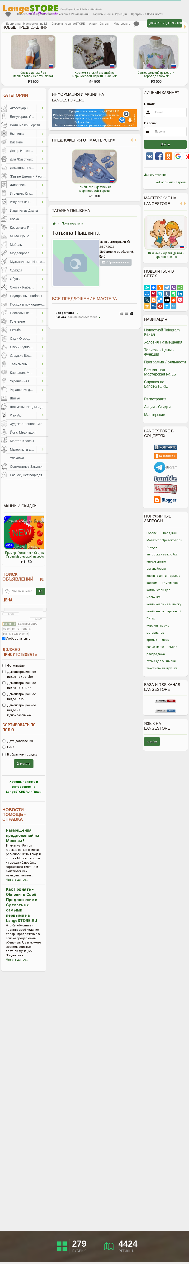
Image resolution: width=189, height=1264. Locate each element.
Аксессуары (19, 108)
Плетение (17, 321)
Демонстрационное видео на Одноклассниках (19, 710)
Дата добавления (17, 741)
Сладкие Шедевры (23, 355)
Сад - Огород (20, 338)
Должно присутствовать (19, 652)
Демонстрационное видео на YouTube (19, 674)
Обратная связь (115, 262)
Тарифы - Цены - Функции (110, 14)
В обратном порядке (19, 754)
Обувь (14, 279)
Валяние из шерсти (25, 125)
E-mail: (149, 104)
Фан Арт (16, 415)
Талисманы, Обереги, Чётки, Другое (23, 364)
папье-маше (155, 647)
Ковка (14, 219)
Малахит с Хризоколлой (164, 540)
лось (165, 639)
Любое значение (16, 638)
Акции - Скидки (99, 23)
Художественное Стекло (28, 424)
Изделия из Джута (24, 210)
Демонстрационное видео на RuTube (19, 685)
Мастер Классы (22, 441)
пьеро (173, 647)
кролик (151, 639)
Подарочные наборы (26, 296)
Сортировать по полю (19, 727)
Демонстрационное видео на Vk (19, 696)
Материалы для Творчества (23, 449)
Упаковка (17, 458)
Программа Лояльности (147, 14)
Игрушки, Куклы (22, 193)
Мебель (16, 245)
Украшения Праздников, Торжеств (23, 381)
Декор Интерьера (23, 151)
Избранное (8, 14)
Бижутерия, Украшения (23, 117)
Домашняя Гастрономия (23, 168)
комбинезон (171, 583)
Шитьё (15, 398)
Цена (7, 599)
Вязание (16, 142)
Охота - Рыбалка (23, 287)
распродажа (155, 654)
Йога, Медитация (23, 432)
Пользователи (72, 223)
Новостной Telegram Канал (35, 14)
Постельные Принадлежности (23, 313)
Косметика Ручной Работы (23, 227)
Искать (24, 763)
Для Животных (21, 159)
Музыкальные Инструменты (29, 262)
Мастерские (122, 23)
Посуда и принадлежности (29, 304)
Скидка (151, 547)
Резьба (15, 330)
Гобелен (152, 533)
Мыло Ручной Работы (23, 236)
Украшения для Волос (23, 390)
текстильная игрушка (162, 668)
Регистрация (155, 175)
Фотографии (13, 665)
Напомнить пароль (171, 182)
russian (152, 741)
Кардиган (170, 533)
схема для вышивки (161, 661)
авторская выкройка (162, 554)
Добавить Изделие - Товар (165, 23)
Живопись (18, 185)
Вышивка (17, 134)
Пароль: (150, 123)
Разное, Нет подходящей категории (29, 475)
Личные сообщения (136, 24)
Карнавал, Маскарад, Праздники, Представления (23, 373)
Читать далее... (17, 879)
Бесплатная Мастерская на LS (26, 23)
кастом (151, 583)
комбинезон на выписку (163, 604)
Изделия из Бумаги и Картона (23, 202)
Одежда (16, 270)
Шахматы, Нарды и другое (29, 407)
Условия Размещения (73, 14)
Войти (165, 144)
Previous (140, 236)
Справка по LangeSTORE (68, 23)
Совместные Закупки (26, 466)
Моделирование (22, 253)
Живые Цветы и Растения (29, 176)
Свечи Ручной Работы (23, 347)
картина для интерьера (163, 575)
